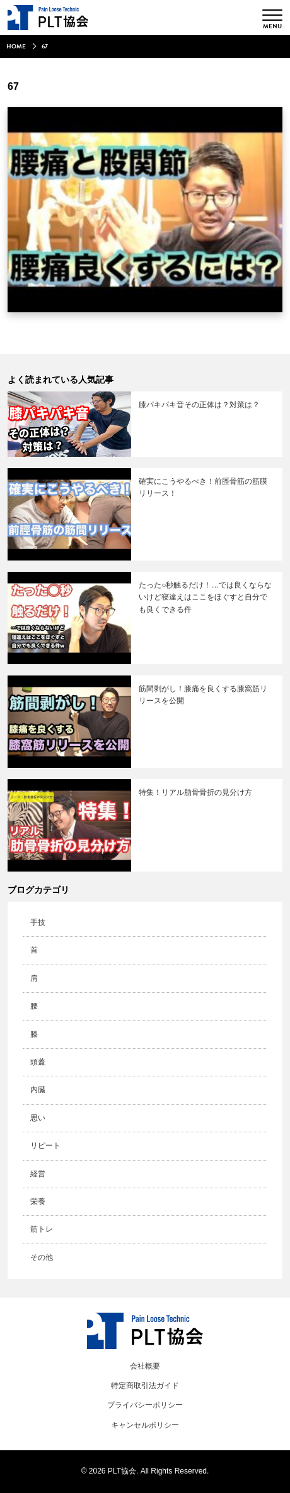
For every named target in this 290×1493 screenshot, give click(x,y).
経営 (37, 1173)
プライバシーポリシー (145, 1405)
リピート (45, 1145)
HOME (16, 46)
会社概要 (145, 1366)
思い (37, 1117)
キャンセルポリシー (145, 1425)
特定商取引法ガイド (145, 1385)
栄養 (37, 1201)
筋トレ (41, 1229)
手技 (37, 922)
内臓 (37, 1089)
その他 (41, 1257)
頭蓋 (37, 1062)
